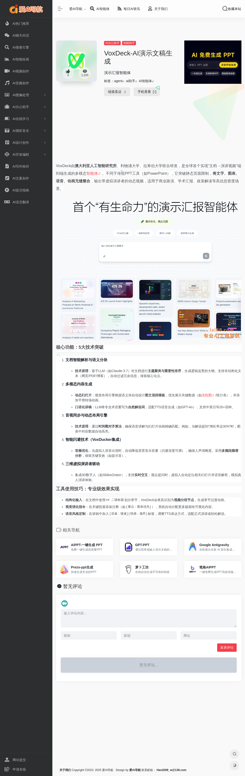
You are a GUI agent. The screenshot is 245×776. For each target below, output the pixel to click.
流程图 (207, 395)
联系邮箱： (143, 770)
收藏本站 (234, 9)
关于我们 (65, 770)
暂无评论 (72, 586)
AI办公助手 (112, 43)
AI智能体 (145, 81)
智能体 (92, 173)
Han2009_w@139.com (171, 770)
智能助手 (129, 43)
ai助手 (130, 81)
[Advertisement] (148, 133)
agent (118, 81)
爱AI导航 (75, 9)
